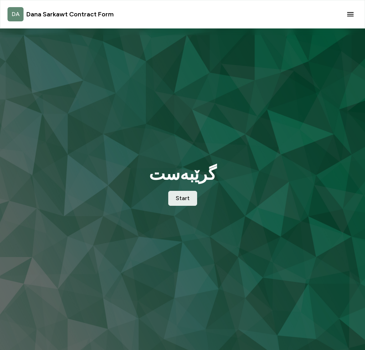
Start (183, 198)
